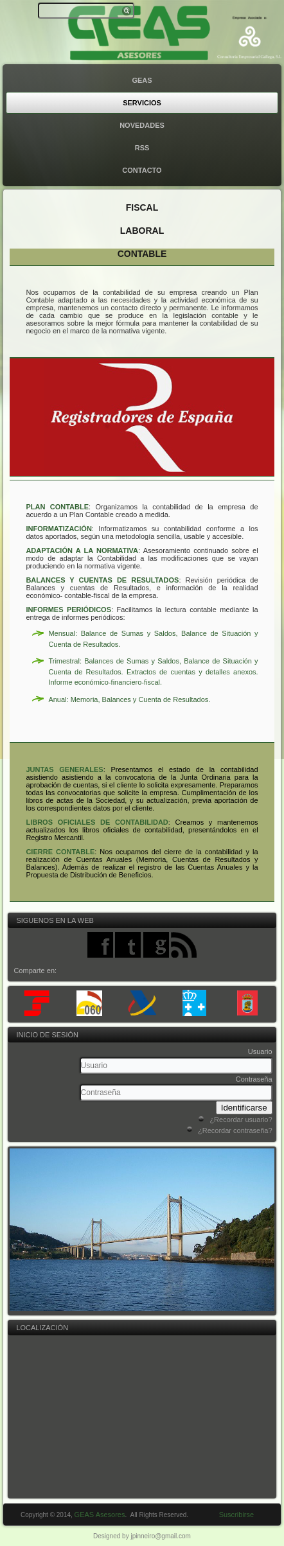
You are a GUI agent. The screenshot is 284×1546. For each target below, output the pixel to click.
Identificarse (244, 1107)
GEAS (142, 80)
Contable (142, 254)
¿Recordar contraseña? (235, 1130)
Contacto (141, 170)
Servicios (142, 103)
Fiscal (142, 207)
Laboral (142, 230)
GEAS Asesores (102, 1514)
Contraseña (254, 1079)
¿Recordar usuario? (240, 1119)
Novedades (142, 125)
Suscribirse (236, 1514)
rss (142, 148)
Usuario (260, 1051)
